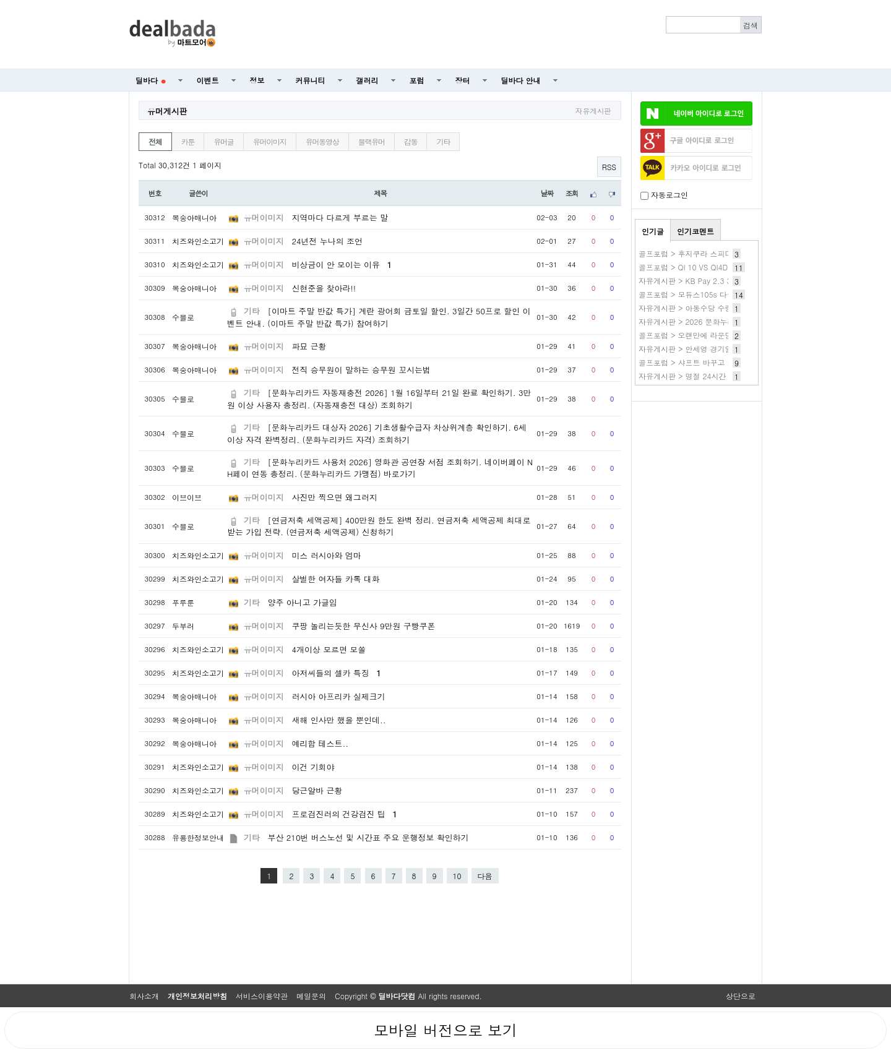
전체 (155, 141)
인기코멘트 (695, 231)
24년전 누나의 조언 (326, 241)
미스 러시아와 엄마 (326, 555)
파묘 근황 (308, 346)
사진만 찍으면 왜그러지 (334, 497)
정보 (257, 80)
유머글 (223, 141)
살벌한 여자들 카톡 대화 (335, 579)
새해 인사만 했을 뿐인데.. (338, 720)
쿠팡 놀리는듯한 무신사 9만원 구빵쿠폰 (363, 626)
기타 (443, 141)
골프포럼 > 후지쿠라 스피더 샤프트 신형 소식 (715, 253)
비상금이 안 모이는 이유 (341, 264)
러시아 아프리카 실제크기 (338, 696)
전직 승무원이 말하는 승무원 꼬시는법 (361, 370)
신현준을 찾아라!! (323, 288)
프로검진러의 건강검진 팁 (344, 814)
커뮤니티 (310, 80)
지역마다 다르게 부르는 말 (339, 217)
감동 (411, 141)
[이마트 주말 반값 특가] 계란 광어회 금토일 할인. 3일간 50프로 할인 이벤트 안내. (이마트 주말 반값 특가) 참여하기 (378, 317)
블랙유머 (371, 141)
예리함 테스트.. (319, 743)
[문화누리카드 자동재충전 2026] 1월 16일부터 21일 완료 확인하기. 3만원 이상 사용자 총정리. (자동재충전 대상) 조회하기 (379, 398)
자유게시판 (593, 111)
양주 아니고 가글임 (302, 602)
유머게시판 (167, 111)
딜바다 (151, 80)
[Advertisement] (495, 34)
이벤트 (208, 80)
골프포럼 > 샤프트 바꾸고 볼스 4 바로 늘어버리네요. (727, 362)
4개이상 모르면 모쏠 (328, 649)
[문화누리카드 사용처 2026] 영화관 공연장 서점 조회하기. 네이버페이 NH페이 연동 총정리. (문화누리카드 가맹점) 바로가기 (380, 467)
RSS (609, 166)
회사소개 (144, 996)
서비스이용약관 (262, 996)
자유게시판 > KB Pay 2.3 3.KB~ (694, 280)
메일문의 (311, 996)
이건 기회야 (312, 767)
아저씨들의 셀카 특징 (336, 673)
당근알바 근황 (316, 790)
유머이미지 (269, 141)
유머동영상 (322, 141)
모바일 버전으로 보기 (445, 1030)
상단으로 (740, 996)
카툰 (188, 141)
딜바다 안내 (521, 80)
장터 (462, 80)
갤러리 (367, 80)
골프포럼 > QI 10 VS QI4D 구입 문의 (700, 267)
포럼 (417, 80)
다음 (485, 875)
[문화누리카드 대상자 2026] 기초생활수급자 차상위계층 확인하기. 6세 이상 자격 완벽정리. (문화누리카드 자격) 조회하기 (377, 433)
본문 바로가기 (0, 0)
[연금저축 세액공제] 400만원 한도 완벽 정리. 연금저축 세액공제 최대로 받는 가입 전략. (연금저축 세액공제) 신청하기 (378, 526)
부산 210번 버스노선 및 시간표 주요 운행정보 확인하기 (368, 837)
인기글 (653, 231)
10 (457, 875)
